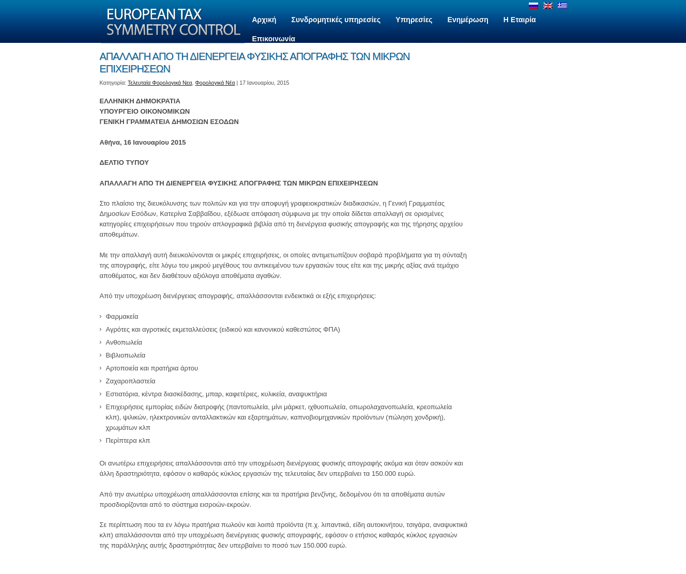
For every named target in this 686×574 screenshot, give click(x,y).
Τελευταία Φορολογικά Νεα (160, 83)
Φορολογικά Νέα (215, 83)
